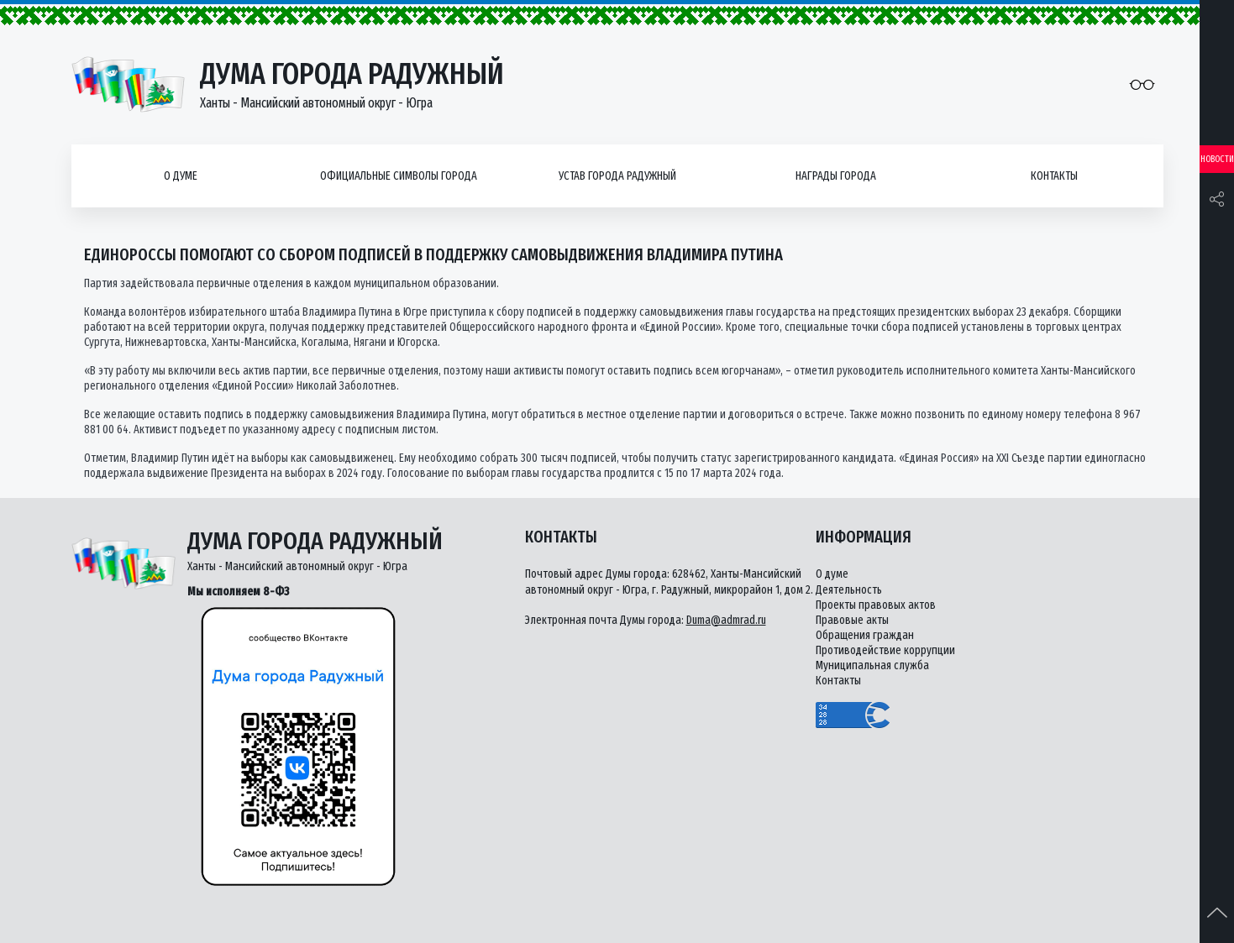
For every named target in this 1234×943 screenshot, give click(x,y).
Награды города (836, 176)
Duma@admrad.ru (726, 620)
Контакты (1054, 176)
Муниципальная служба (872, 665)
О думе (180, 176)
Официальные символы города (398, 176)
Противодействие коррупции (885, 650)
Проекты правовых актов (876, 605)
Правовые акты (852, 620)
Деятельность (849, 590)
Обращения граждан (865, 635)
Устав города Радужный (617, 176)
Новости (1217, 159)
